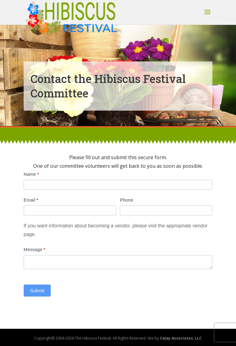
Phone (126, 199)
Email (31, 199)
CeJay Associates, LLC (181, 338)
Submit (37, 290)
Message (34, 249)
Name (31, 174)
